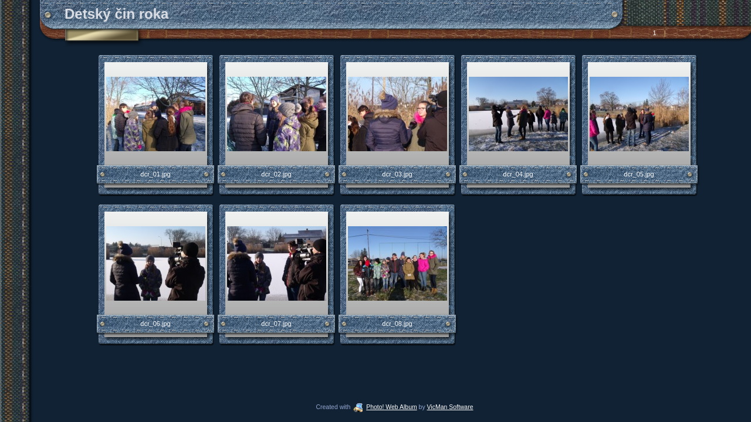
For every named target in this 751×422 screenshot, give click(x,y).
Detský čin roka (116, 14)
